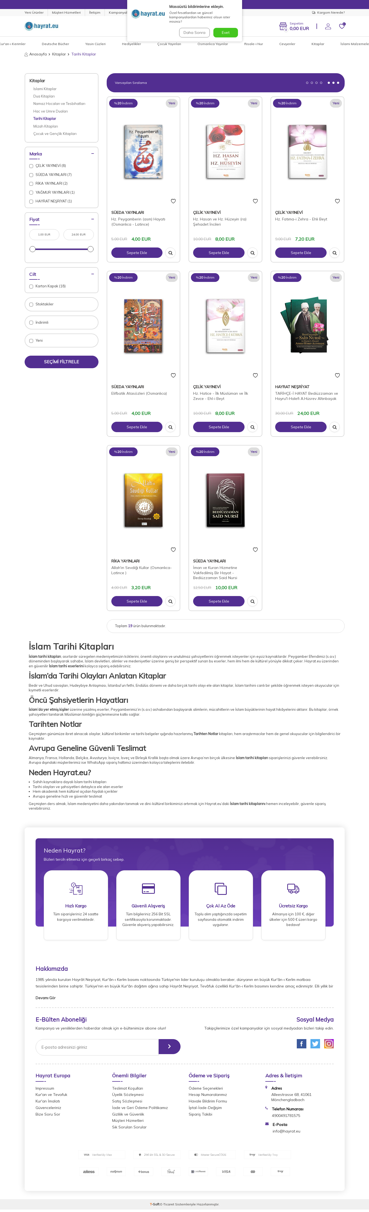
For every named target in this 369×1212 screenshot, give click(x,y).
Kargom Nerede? (328, 12)
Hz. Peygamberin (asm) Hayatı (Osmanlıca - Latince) (138, 222)
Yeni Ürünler (34, 12)
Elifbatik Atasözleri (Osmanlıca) (139, 393)
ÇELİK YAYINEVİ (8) (47, 165)
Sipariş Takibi (200, 1116)
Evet (225, 32)
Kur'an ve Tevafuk (51, 1097)
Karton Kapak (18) (47, 286)
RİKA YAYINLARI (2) (48, 183)
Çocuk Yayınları (169, 44)
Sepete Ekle (136, 252)
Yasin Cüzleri (95, 44)
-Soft (155, 1207)
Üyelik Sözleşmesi (128, 1097)
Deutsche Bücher (55, 44)
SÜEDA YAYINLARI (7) (50, 174)
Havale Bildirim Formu (208, 1103)
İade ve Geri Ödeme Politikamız (140, 1110)
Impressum (45, 1090)
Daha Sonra (194, 32)
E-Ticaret (167, 1207)
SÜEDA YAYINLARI (127, 212)
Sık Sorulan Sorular (129, 1129)
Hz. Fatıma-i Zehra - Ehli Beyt (301, 219)
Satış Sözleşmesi (127, 1103)
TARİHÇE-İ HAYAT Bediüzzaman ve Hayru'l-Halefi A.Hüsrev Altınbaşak (306, 396)
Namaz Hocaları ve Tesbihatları (59, 103)
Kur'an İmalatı (48, 1103)
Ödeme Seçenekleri (206, 1090)
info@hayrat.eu (286, 1133)
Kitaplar (318, 44)
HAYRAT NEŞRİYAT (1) (50, 201)
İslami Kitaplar (45, 89)
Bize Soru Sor (48, 1116)
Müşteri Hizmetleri (66, 12)
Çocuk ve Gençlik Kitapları (55, 133)
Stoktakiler (41, 304)
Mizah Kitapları (45, 126)
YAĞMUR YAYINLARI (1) (52, 192)
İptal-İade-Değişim (205, 1110)
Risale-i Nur (253, 44)
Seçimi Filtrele (61, 361)
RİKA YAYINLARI (125, 561)
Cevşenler (287, 44)
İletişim (94, 12)
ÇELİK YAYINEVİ (207, 212)
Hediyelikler (131, 44)
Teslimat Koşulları (127, 1090)
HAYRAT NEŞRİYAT (292, 386)
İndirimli (38, 322)
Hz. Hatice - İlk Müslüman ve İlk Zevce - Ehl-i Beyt (220, 396)
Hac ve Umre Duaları (50, 111)
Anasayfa (36, 54)
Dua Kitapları (44, 96)
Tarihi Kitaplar (44, 118)
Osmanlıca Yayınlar (212, 44)
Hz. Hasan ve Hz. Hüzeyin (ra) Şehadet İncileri (219, 222)
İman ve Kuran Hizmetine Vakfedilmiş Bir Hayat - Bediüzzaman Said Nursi (215, 572)
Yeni (36, 340)
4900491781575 (286, 1118)
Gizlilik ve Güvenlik (128, 1116)
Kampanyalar (119, 12)
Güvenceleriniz (48, 1110)
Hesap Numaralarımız (208, 1097)
